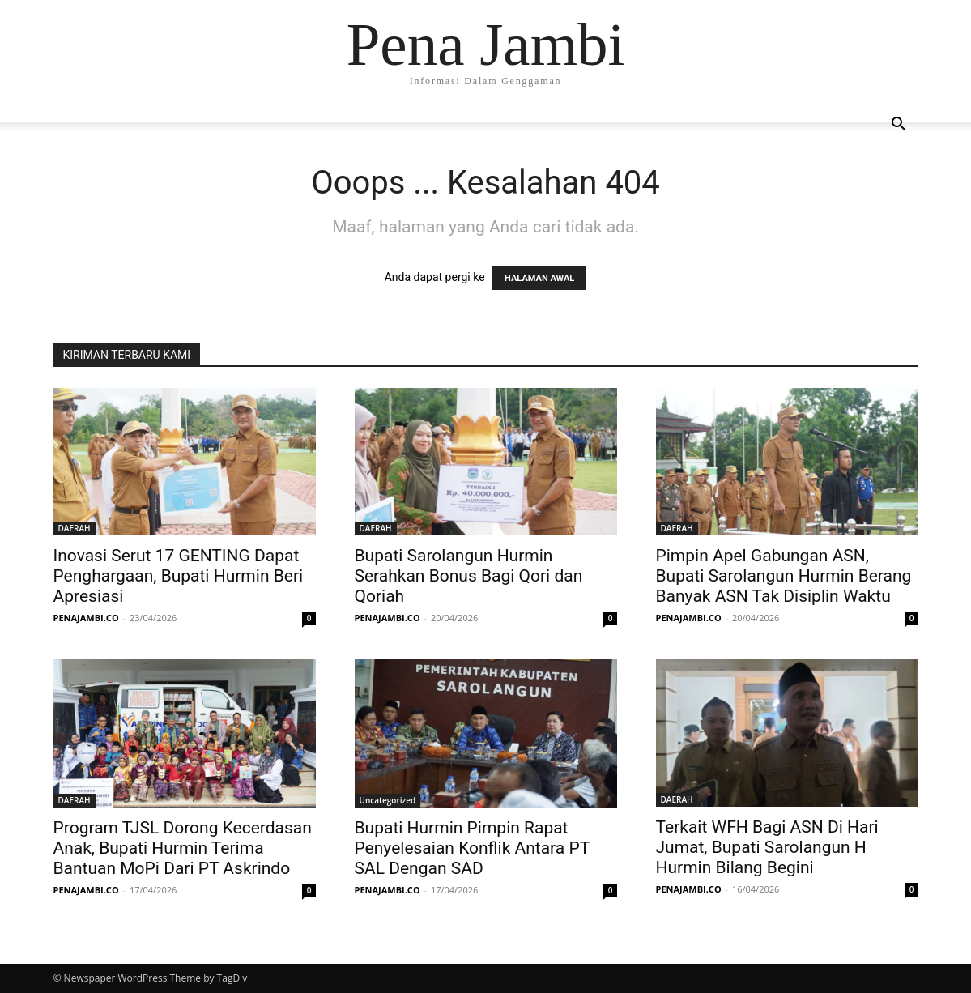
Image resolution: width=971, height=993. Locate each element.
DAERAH (74, 528)
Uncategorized (388, 800)
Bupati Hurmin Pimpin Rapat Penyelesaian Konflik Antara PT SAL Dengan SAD (472, 848)
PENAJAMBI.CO (86, 618)
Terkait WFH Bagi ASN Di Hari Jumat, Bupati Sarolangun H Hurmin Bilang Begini (767, 847)
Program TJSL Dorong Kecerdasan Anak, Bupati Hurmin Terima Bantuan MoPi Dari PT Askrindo (182, 848)
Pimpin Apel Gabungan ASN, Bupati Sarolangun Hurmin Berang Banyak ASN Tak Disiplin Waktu (784, 576)
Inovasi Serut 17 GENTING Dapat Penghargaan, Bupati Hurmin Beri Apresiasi (178, 576)
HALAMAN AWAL (539, 278)
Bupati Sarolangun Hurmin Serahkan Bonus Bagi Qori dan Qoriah (469, 576)
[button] (898, 126)
